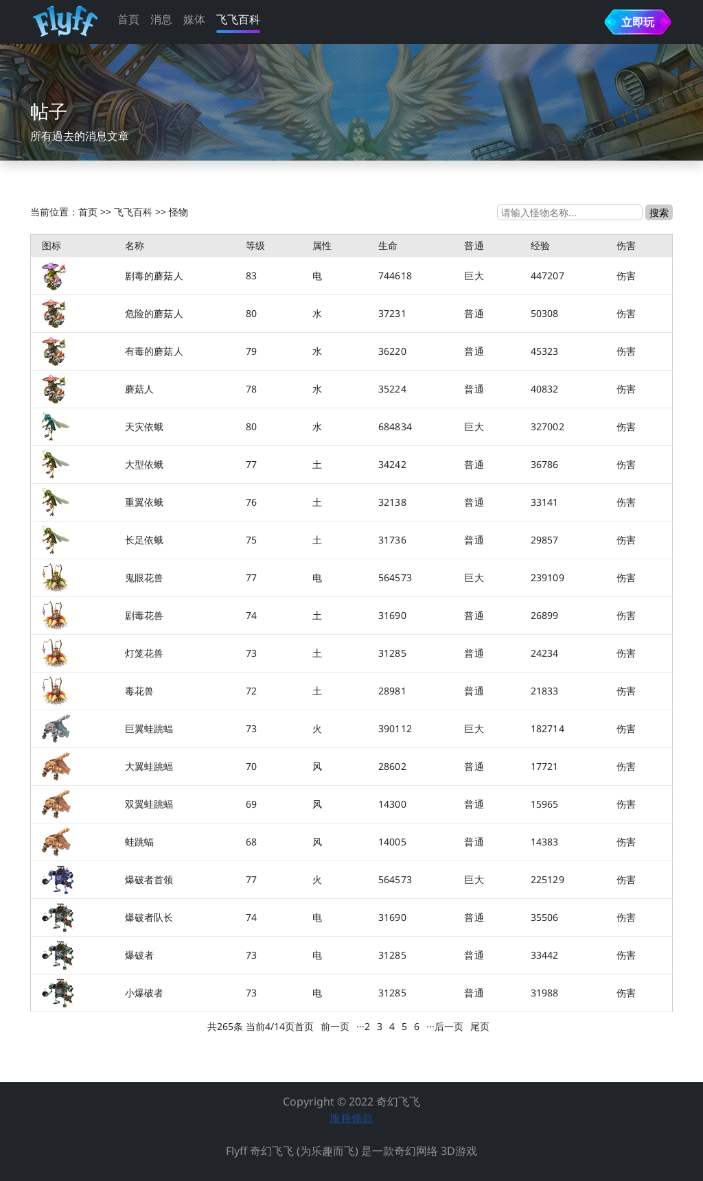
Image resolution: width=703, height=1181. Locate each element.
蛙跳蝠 (139, 841)
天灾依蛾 (144, 426)
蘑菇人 (139, 388)
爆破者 (139, 954)
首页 (87, 211)
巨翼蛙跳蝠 (149, 728)
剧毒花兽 (144, 615)
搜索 (659, 212)
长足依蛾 (144, 539)
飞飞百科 (238, 19)
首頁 (128, 19)
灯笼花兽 (144, 652)
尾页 (479, 1026)
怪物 (178, 211)
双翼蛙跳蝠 (149, 803)
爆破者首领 (149, 879)
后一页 (449, 1026)
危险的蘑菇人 (154, 313)
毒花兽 (139, 690)
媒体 (194, 19)
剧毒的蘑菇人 (154, 275)
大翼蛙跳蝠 (149, 766)
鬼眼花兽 (144, 577)
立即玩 (637, 22)
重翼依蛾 (144, 501)
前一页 (335, 1026)
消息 (161, 19)
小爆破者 (144, 992)
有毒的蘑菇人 (154, 351)
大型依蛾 (144, 464)
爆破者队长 (149, 917)
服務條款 (351, 1117)
